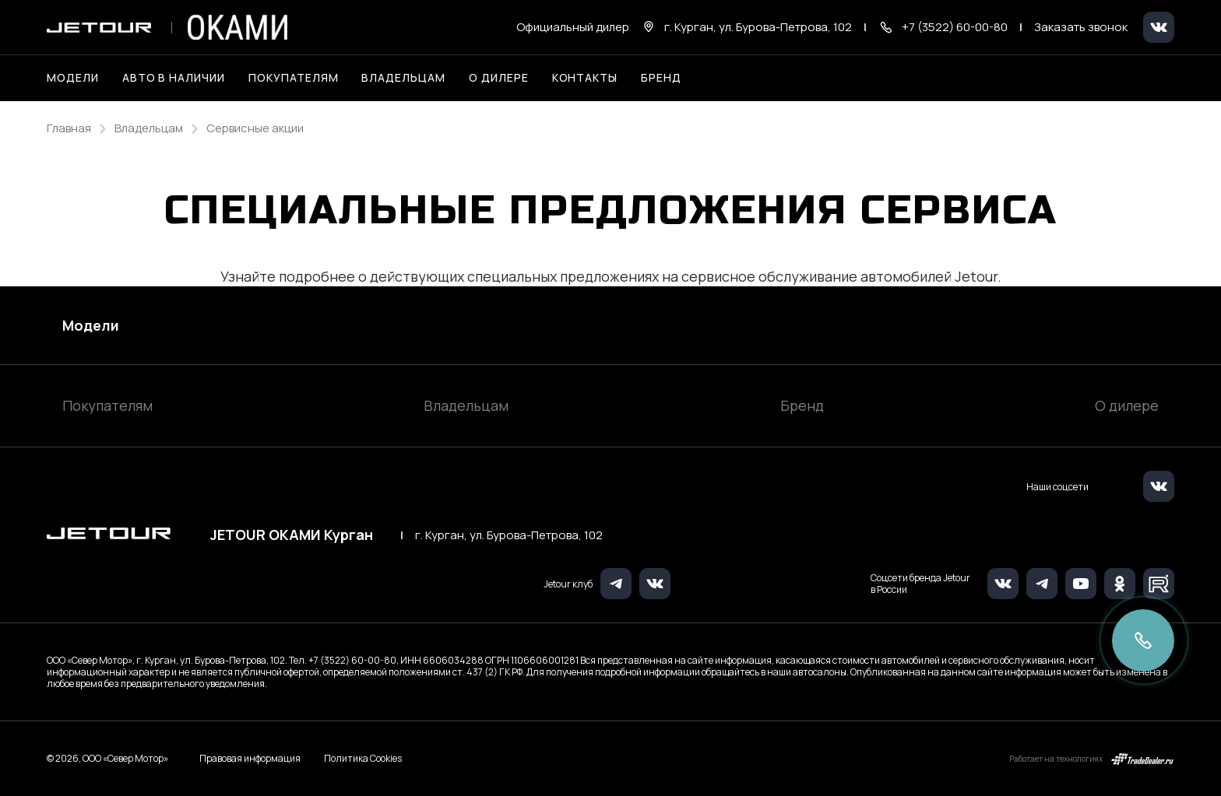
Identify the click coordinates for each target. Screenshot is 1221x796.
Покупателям (107, 405)
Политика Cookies (363, 758)
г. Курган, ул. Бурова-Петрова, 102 (509, 535)
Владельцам (466, 405)
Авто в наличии (173, 77)
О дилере (499, 77)
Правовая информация (250, 758)
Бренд (802, 405)
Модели (90, 325)
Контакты (585, 77)
